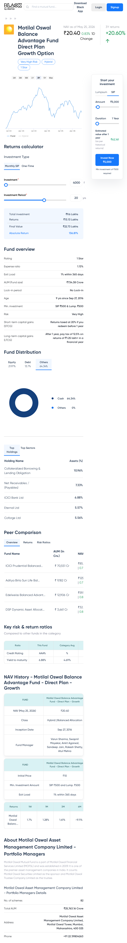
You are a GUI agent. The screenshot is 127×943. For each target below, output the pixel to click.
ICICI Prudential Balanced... (24, 565)
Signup (115, 7)
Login (98, 7)
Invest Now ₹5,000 (107, 159)
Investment (10, 179)
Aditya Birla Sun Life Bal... (23, 580)
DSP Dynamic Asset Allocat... (25, 609)
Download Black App (80, 7)
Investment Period (15, 195)
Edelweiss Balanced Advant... (25, 595)
